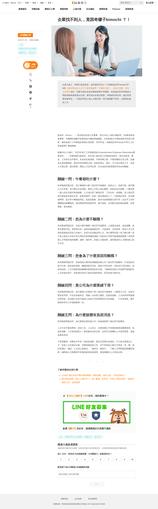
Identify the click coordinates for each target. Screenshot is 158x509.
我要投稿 (64, 499)
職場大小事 (50, 9)
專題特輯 (64, 9)
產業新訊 (22, 9)
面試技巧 (32, 53)
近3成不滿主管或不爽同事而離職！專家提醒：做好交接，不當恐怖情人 (94, 375)
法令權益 (90, 9)
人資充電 (77, 9)
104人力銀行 (74, 396)
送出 (97, 484)
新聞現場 (103, 9)
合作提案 (78, 499)
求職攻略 (36, 9)
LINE (85, 396)
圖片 (72, 428)
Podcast (116, 9)
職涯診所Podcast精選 (27, 49)
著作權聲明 (92, 499)
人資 (21, 45)
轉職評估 (22, 53)
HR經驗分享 (25, 35)
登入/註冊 (149, 3)
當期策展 (129, 9)
